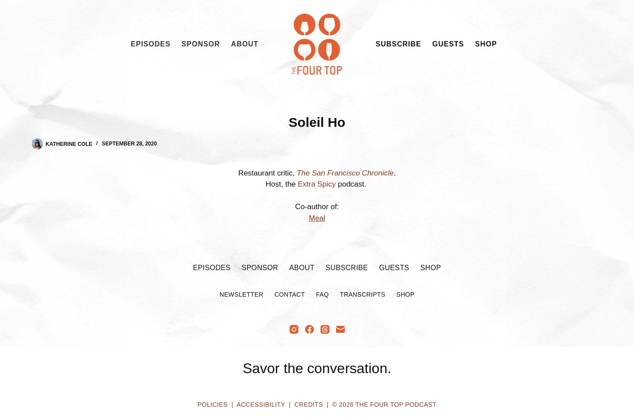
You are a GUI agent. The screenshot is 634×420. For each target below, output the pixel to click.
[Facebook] (309, 329)
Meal (317, 218)
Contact (290, 294)
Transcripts (363, 294)
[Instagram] (294, 329)
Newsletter (241, 294)
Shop (486, 44)
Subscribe (398, 44)
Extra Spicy (316, 184)
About (245, 44)
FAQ (322, 294)
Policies (213, 404)
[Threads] (325, 329)
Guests (448, 44)
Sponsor (201, 44)
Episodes (151, 44)
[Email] (340, 329)
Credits (308, 404)
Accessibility (261, 404)
